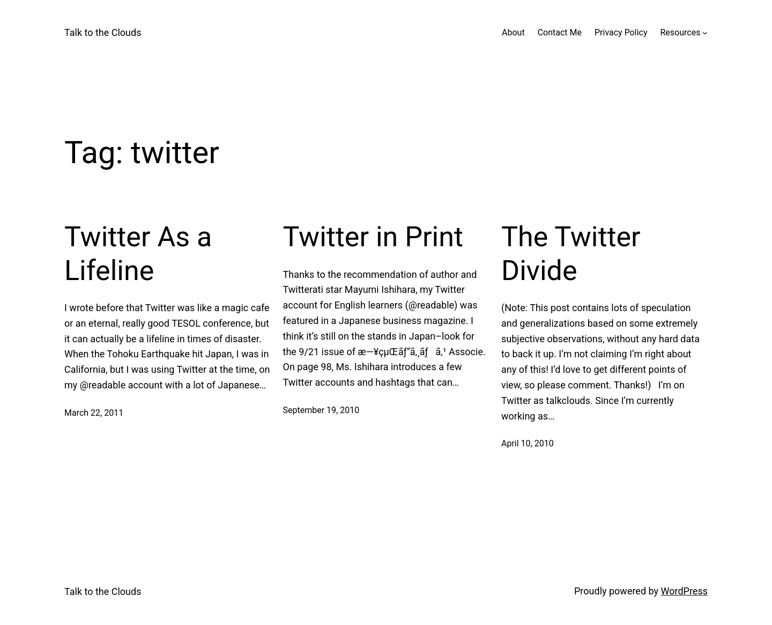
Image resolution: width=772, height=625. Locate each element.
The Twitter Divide (571, 253)
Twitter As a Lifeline (138, 253)
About (513, 32)
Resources (680, 32)
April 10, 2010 (527, 443)
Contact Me (560, 32)
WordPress (684, 591)
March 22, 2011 (93, 413)
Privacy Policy (621, 32)
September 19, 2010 (321, 410)
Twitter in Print (373, 236)
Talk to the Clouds (102, 32)
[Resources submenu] (705, 32)
